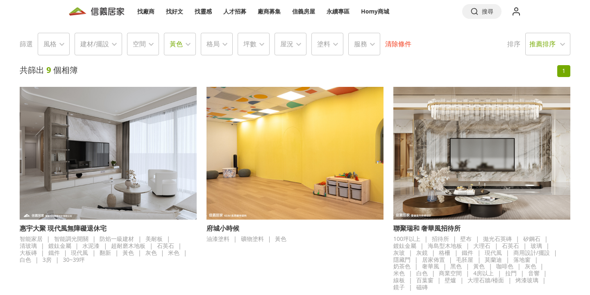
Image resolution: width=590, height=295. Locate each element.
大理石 (481, 246)
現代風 (79, 252)
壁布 (466, 239)
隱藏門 (402, 259)
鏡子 (399, 287)
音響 (534, 273)
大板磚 (28, 252)
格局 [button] (213, 43)
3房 (47, 259)
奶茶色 (402, 266)
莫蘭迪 (493, 259)
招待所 (440, 239)
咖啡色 (504, 266)
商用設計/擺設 (531, 252)
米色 (173, 252)
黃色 (128, 252)
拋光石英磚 (497, 239)
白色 (25, 259)
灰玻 (399, 252)
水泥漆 (91, 246)
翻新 (105, 252)
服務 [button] (360, 43)
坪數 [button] (249, 43)
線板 (399, 280)
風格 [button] (50, 43)
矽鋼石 (531, 239)
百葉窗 (424, 280)
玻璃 (536, 246)
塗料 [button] (323, 43)
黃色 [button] (176, 43)
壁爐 (450, 280)
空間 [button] (139, 43)
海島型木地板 (445, 246)
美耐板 (154, 239)
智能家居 (31, 239)
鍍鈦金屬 (59, 246)
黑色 (456, 266)
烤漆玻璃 (526, 280)
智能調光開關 (71, 239)
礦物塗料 (252, 239)
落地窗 (522, 259)
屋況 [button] (286, 43)
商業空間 (450, 273)
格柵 (444, 252)
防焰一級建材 (117, 239)
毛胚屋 (464, 259)
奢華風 (430, 266)
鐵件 (54, 252)
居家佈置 (433, 259)
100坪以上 (406, 239)
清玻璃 (28, 246)
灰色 (151, 252)
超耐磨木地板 (128, 246)
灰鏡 (422, 252)
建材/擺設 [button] (94, 43)
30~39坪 (74, 259)
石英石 (165, 246)
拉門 (511, 273)
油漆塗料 (217, 239)
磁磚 (422, 287)
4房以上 (483, 273)
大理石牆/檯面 (485, 280)
